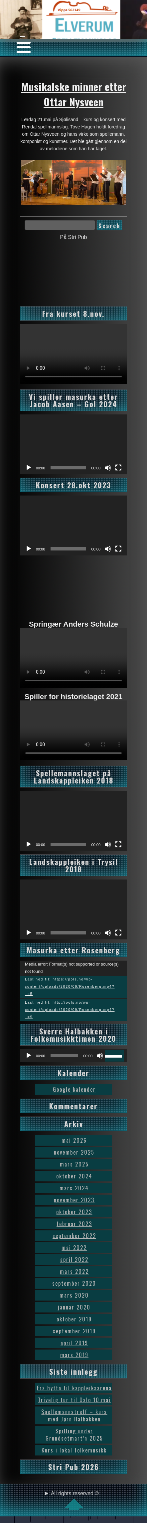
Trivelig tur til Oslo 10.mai (74, 1400)
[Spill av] (28, 467)
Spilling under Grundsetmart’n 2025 (74, 1434)
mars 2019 (74, 1355)
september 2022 (74, 1236)
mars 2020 (74, 1295)
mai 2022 (74, 1248)
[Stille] (107, 467)
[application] (73, 444)
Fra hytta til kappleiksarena (74, 1388)
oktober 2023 (74, 1212)
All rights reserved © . (76, 1500)
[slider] (64, 1055)
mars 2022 (74, 1271)
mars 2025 (74, 1164)
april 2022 (74, 1259)
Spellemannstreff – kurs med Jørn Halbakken (74, 1415)
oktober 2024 (74, 1176)
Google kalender (74, 1089)
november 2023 (74, 1200)
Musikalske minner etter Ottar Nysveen (73, 94)
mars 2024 (74, 1188)
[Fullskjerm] (118, 467)
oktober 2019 (74, 1319)
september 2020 (74, 1283)
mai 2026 (74, 1140)
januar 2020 (74, 1307)
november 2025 (74, 1152)
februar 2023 (74, 1224)
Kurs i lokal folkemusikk (74, 1450)
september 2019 (74, 1331)
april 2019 (74, 1343)
